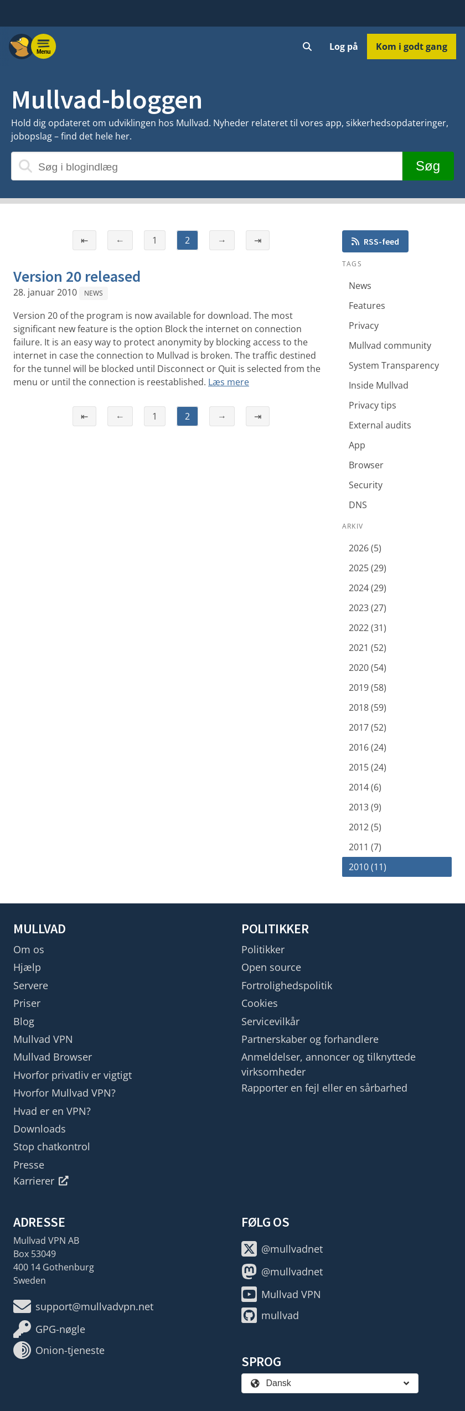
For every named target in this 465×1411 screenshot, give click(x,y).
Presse (28, 1164)
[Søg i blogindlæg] (206, 166)
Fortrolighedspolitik (286, 985)
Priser (26, 1003)
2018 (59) (367, 707)
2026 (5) (365, 548)
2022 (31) (367, 628)
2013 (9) (365, 807)
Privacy (364, 325)
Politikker (263, 949)
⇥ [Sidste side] (257, 240)
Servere (30, 985)
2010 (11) (367, 867)
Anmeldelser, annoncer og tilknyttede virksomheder (328, 1064)
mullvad (270, 1315)
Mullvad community (390, 345)
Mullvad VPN (43, 1039)
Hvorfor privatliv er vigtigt (72, 1075)
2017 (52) (367, 727)
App (357, 445)
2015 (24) (367, 767)
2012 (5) (365, 827)
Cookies (259, 1003)
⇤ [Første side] (84, 240)
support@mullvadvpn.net (83, 1306)
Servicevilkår (270, 1021)
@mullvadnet (282, 1249)
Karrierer (41, 1180)
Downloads (39, 1128)
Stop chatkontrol (51, 1146)
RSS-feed (375, 241)
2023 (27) (367, 608)
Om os (28, 949)
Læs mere (228, 382)
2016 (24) (367, 747)
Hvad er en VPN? (52, 1111)
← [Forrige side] (120, 240)
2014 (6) (365, 787)
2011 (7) (365, 847)
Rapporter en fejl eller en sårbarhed (324, 1087)
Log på (343, 46)
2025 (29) (367, 568)
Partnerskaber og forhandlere (310, 1039)
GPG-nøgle (49, 1329)
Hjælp (27, 967)
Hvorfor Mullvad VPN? (64, 1092)
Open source (271, 967)
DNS (358, 505)
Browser (366, 465)
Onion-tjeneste (59, 1350)
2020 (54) (367, 667)
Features (367, 305)
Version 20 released (77, 276)
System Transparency (394, 365)
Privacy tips (372, 405)
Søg (428, 165)
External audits (380, 425)
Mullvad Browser (52, 1056)
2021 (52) (367, 648)
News (93, 293)
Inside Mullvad (379, 385)
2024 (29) (367, 588)
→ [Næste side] (222, 240)
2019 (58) (367, 687)
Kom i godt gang (411, 46)
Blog (23, 1021)
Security (366, 485)
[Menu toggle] (43, 46)
